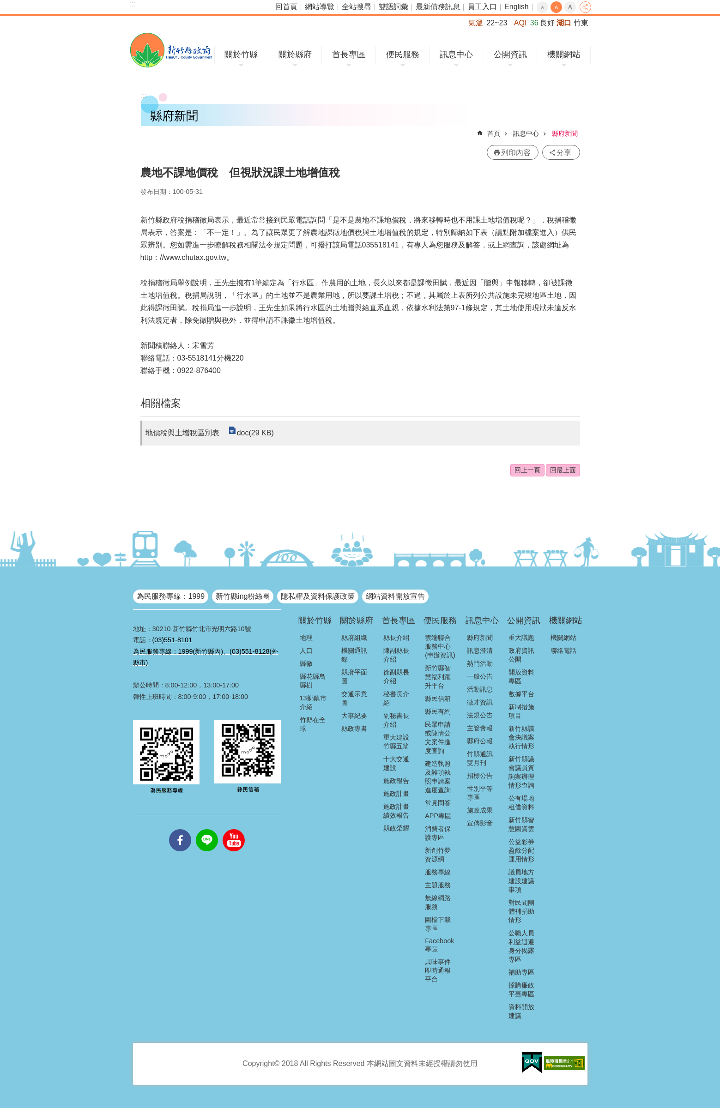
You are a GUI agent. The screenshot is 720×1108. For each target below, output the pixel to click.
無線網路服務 (438, 902)
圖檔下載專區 (438, 924)
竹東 (581, 23)
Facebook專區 (439, 944)
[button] (532, 1062)
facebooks (180, 829)
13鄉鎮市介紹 (313, 702)
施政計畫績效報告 (396, 811)
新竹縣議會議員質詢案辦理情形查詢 (521, 772)
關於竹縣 (241, 54)
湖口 (564, 23)
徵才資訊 (480, 702)
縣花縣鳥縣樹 (313, 681)
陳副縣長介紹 (396, 655)
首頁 (493, 133)
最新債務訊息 (438, 7)
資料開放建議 (521, 1011)
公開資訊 (510, 54)
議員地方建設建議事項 (521, 880)
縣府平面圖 (354, 676)
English (516, 7)
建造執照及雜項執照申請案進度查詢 (438, 777)
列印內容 (516, 153)
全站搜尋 (356, 7)
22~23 (496, 23)
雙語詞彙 (393, 7)
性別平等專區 (480, 793)
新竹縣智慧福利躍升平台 (438, 676)
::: (132, 4)
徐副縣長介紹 (396, 676)
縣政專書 (354, 728)
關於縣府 (295, 54)
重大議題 (521, 637)
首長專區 (348, 54)
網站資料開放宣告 (395, 596)
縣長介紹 (396, 637)
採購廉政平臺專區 (521, 990)
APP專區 (438, 815)
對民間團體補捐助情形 (521, 911)
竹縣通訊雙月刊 (480, 758)
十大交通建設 (396, 763)
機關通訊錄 (354, 655)
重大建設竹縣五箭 (396, 742)
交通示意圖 (354, 698)
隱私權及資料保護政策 (318, 596)
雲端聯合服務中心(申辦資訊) (440, 646)
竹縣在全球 (313, 724)
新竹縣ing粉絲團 (243, 596)
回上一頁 (527, 470)
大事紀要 (354, 715)
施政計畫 (396, 793)
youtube (233, 829)
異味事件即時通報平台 (438, 970)
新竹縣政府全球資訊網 (171, 50)
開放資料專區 (521, 676)
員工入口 (482, 7)
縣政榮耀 (396, 828)
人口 (306, 650)
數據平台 (521, 694)
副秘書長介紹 (396, 720)
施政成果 (480, 810)
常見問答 (438, 803)
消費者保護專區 (438, 833)
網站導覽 (319, 7)
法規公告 (480, 715)
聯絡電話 (563, 650)
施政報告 (396, 780)
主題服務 (438, 885)
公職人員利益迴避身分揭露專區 (521, 946)
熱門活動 (480, 663)
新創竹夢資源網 (438, 855)
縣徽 (306, 663)
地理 (306, 637)
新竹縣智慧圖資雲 (521, 824)
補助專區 (521, 972)
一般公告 (480, 676)
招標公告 (480, 775)
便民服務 (402, 54)
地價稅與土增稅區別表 (182, 433)
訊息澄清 (480, 650)
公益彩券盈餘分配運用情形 (521, 850)
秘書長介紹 (396, 698)
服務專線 (438, 872)
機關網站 (564, 54)
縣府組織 (354, 637)
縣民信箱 (438, 698)
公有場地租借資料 (521, 803)
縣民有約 (438, 711)
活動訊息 (480, 689)
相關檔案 (160, 403)
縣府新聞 (565, 133)
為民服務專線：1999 (171, 596)
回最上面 (563, 470)
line (207, 829)
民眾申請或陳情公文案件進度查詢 (438, 737)
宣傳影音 (480, 823)
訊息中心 (456, 54)
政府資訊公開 (521, 655)
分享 (585, 7)
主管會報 (480, 728)
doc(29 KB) (255, 433)
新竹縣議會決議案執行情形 (521, 737)
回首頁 (286, 7)
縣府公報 (480, 741)
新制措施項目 (521, 711)
